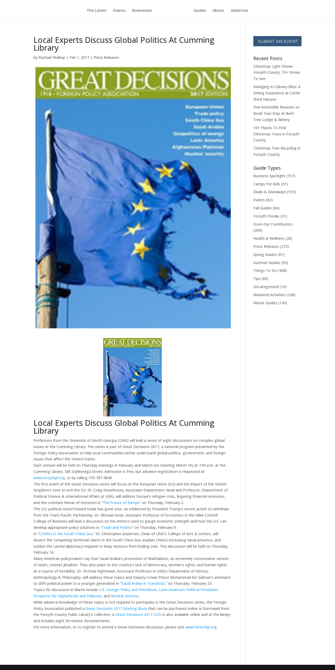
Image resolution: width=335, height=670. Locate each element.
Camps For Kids (266, 183)
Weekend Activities (269, 294)
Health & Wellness (268, 238)
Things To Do (265, 270)
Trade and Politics (117, 527)
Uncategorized (266, 286)
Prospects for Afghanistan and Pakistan (68, 595)
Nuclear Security (125, 595)
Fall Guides (262, 207)
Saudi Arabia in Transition (143, 583)
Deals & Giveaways (269, 191)
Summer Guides (266, 262)
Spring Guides (265, 254)
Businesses (142, 11)
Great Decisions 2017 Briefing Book (116, 608)
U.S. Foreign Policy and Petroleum (128, 589)
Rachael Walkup (51, 57)
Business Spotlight (269, 175)
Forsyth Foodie (266, 216)
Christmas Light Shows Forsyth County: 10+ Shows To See (276, 72)
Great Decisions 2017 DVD (138, 614)
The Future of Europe (121, 502)
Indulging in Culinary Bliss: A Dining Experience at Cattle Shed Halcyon (276, 93)
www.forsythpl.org (49, 477)
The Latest (97, 11)
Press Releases (106, 57)
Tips (256, 278)
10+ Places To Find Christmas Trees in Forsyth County (276, 134)
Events (119, 11)
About (218, 11)
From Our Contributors (273, 224)
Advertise (239, 11)
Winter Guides (265, 302)
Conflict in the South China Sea (65, 533)
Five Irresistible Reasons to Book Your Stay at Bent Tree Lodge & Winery (276, 113)
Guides (200, 11)
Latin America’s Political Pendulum (188, 589)
